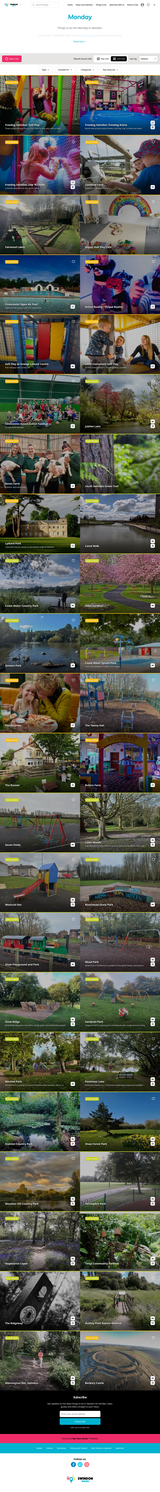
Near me (12, 53)
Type (45, 64)
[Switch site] (20, 4)
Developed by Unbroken (147, 1487)
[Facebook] (73, 1459)
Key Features (110, 64)
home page (88, 35)
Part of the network (80, 1433)
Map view (103, 53)
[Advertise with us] (154, 4)
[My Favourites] (148, 4)
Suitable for (65, 64)
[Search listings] (45, 5)
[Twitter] (80, 1459)
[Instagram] (86, 1459)
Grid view (119, 53)
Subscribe (80, 1416)
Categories (87, 64)
